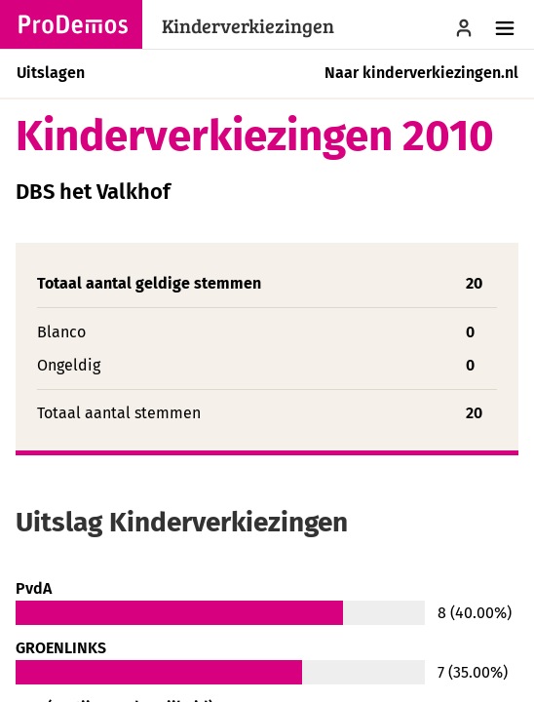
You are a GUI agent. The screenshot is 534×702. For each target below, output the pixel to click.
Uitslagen (51, 72)
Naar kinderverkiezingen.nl (421, 72)
